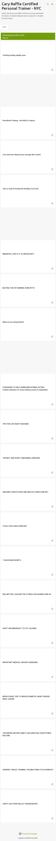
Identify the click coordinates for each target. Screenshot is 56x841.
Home (4, 27)
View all (5, 38)
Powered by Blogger (28, 834)
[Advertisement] (28, 90)
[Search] (48, 4)
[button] (52, 70)
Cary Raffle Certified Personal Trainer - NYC (21, 6)
